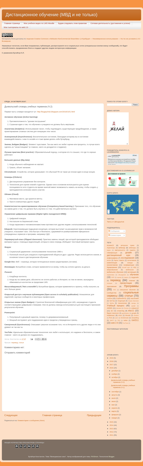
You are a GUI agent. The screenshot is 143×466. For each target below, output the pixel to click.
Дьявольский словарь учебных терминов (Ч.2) (123, 381)
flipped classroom (113, 313)
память (126, 277)
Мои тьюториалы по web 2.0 (16, 27)
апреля (115, 408)
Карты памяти (119, 260)
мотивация (132, 272)
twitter (126, 320)
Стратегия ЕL (121, 298)
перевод (14, 343)
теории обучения (133, 301)
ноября (115, 374)
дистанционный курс (118, 255)
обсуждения (122, 275)
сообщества (111, 293)
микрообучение (112, 270)
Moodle (127, 315)
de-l (112, 311)
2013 (112, 429)
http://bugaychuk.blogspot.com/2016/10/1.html (56, 112)
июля (114, 398)
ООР (112, 277)
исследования (127, 258)
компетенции (112, 263)
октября (115, 377)
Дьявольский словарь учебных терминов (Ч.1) (123, 386)
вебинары (132, 248)
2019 (112, 358)
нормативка (110, 275)
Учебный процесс (115, 305)
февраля (115, 415)
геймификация (112, 253)
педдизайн (135, 277)
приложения (112, 286)
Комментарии (114, 235)
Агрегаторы (111, 248)
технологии (122, 303)
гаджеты (133, 250)
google (134, 313)
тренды (133, 303)
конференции (129, 265)
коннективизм (112, 265)
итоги (109, 260)
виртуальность (120, 250)
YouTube (125, 323)
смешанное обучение (128, 290)
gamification (125, 313)
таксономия (134, 298)
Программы (131, 286)
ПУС (114, 289)
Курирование (112, 267)
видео (109, 250)
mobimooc (111, 315)
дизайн (128, 252)
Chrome (126, 308)
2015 (112, 422)
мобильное (130, 270)
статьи (129, 295)
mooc (120, 315)
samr (116, 318)
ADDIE (109, 308)
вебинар (122, 248)
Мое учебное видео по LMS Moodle (39, 23)
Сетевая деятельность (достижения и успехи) (110, 23)
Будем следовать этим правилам (72, 23)
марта (114, 411)
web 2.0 (114, 323)
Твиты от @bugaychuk (115, 222)
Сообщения (113, 231)
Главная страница (12, 23)
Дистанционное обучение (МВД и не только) (51, 14)
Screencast (124, 318)
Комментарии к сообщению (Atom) (31, 420)
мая (113, 405)
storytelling (135, 318)
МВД (134, 267)
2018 (112, 361)
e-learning (120, 311)
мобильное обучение (115, 272)
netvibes (136, 315)
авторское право (127, 245)
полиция (109, 283)
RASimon (94, 457)
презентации (126, 283)
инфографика (112, 258)
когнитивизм (131, 260)
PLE (110, 318)
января (115, 418)
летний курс (126, 267)
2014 (112, 425)
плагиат (132, 280)
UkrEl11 (135, 320)
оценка (119, 277)
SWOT (112, 320)
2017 (112, 365)
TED (118, 320)
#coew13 (110, 245)
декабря (115, 371)
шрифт (133, 306)
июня (114, 401)
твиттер (112, 301)
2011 (112, 435)
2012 (112, 432)
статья (21, 343)
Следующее (11, 415)
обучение (134, 274)
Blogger (111, 457)
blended (118, 308)
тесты (112, 303)
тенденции (121, 301)
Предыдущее (94, 415)
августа (115, 395)
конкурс (130, 263)
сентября (115, 392)
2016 (112, 368)
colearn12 (135, 308)
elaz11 (131, 310)
